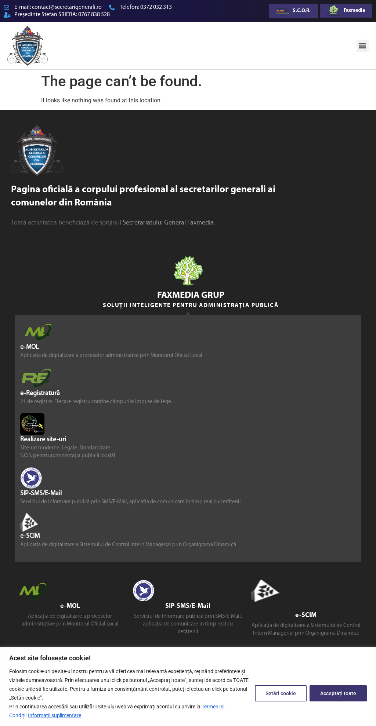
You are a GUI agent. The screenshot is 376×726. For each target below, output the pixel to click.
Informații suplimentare (54, 715)
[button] (363, 46)
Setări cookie (280, 693)
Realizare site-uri (43, 439)
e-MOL (29, 346)
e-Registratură (40, 393)
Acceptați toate (338, 693)
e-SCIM (30, 536)
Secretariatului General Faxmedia (168, 222)
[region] (188, 686)
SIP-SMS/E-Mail (41, 493)
